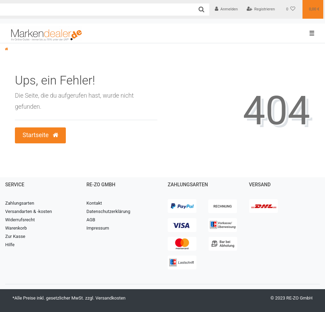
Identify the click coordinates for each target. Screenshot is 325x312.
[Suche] (201, 9)
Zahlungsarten (19, 203)
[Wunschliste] (290, 9)
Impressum (98, 228)
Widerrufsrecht (20, 219)
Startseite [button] (40, 135)
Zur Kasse (15, 236)
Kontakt (94, 203)
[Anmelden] (226, 9)
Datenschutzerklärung (109, 211)
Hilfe (10, 244)
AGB (91, 219)
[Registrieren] (261, 9)
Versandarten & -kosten (28, 211)
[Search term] (97, 9)
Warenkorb (16, 228)
